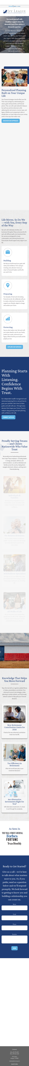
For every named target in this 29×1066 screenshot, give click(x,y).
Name (14, 904)
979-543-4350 (16, 1053)
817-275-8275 (16, 1052)
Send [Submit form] (14, 948)
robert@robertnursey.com (14, 1061)
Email (14, 914)
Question (14, 934)
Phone (14, 924)
